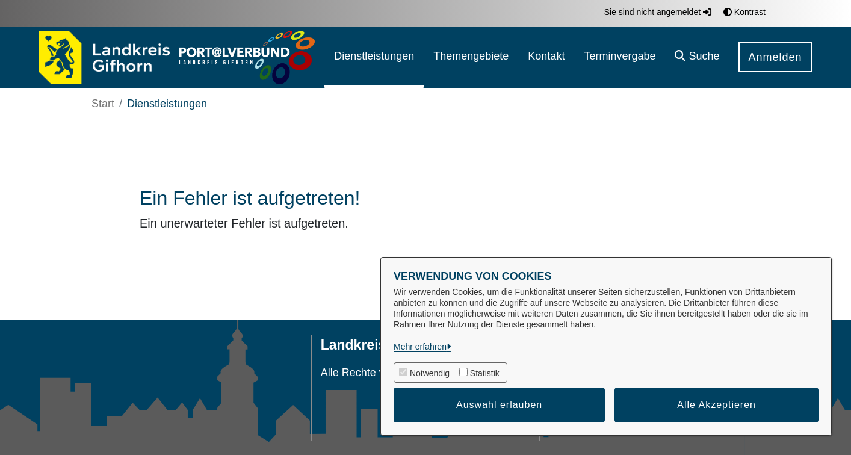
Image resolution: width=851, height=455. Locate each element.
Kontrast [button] (744, 12)
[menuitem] (374, 57)
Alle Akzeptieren (716, 405)
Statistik (485, 373)
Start (102, 104)
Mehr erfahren (420, 346)
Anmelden (775, 57)
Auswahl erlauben (499, 405)
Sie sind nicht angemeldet (657, 12)
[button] (697, 57)
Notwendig (430, 373)
